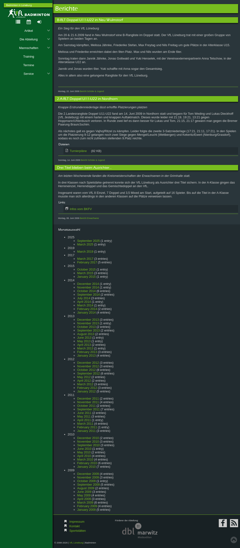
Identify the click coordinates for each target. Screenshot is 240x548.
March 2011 (85, 423)
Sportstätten (77, 530)
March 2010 (85, 459)
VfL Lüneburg (76, 542)
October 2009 (86, 481)
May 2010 (84, 452)
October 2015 (86, 269)
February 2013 (87, 352)
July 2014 (83, 298)
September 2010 (88, 445)
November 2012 (88, 366)
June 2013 (84, 337)
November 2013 (88, 323)
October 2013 (86, 327)
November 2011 (88, 402)
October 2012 (86, 370)
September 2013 (88, 330)
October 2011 (86, 405)
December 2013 (88, 319)
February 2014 (87, 309)
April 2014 (84, 302)
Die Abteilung (35, 39)
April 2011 (84, 420)
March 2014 (85, 305)
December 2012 (88, 362)
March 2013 (85, 348)
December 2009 (88, 474)
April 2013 (84, 345)
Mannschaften (34, 48)
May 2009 (84, 495)
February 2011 (87, 427)
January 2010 (86, 466)
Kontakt (74, 526)
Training (28, 56)
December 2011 (88, 398)
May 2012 (84, 377)
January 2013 (86, 355)
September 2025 (88, 241)
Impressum (76, 521)
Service (37, 74)
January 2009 (86, 509)
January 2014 (86, 312)
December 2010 (88, 438)
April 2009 (84, 499)
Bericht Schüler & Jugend (92, 91)
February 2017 (87, 262)
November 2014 (88, 287)
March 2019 (85, 251)
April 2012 (84, 380)
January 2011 (86, 431)
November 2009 (88, 477)
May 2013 (84, 341)
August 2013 (85, 334)
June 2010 (84, 448)
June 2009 (84, 492)
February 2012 (87, 388)
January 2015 (86, 276)
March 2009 (85, 502)
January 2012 (86, 391)
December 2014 (88, 284)
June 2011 (84, 413)
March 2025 (85, 244)
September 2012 (88, 373)
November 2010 (88, 441)
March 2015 (85, 273)
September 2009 (88, 484)
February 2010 (87, 463)
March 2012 (85, 384)
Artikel (37, 31)
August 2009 (85, 488)
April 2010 (84, 456)
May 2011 (84, 416)
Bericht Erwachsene (89, 218)
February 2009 (87, 506)
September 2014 (88, 294)
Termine (28, 65)
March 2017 (85, 258)
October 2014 (86, 291)
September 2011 (88, 409)
